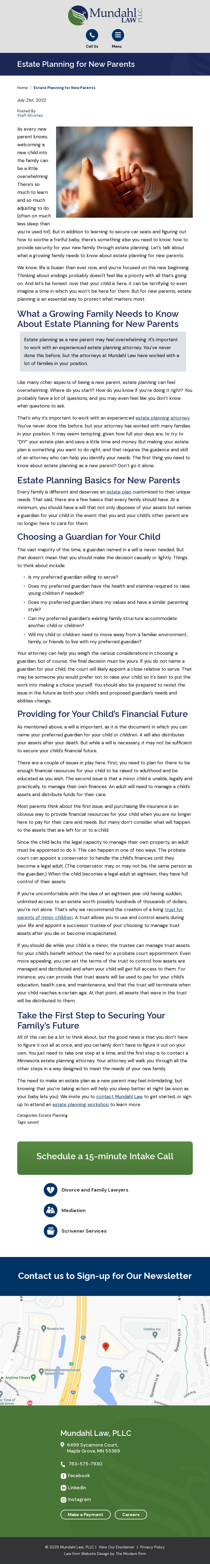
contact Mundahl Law (119, 1097)
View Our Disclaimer (117, 1547)
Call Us (92, 46)
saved (33, 1122)
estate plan (119, 492)
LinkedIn (77, 1488)
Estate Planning (53, 1115)
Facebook (79, 1476)
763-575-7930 (85, 1464)
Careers (131, 1514)
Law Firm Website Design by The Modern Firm (105, 1553)
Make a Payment (85, 1514)
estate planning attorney (162, 418)
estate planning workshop (80, 1104)
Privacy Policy (152, 1547)
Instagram (79, 1499)
